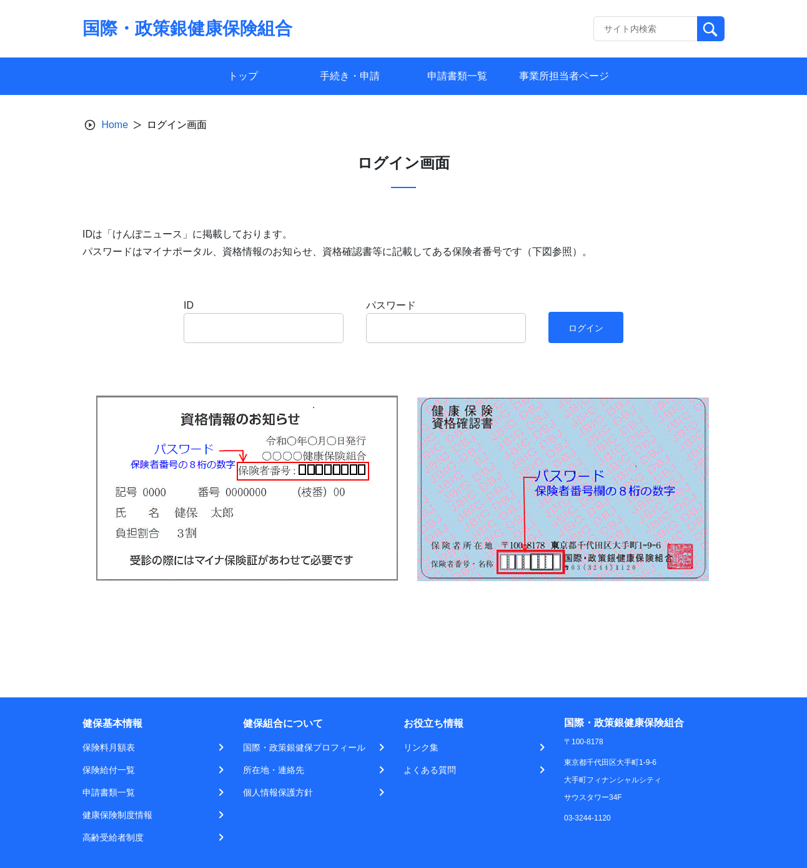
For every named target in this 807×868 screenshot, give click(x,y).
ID (189, 305)
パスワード (391, 305)
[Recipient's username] (645, 28)
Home (114, 124)
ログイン (585, 328)
